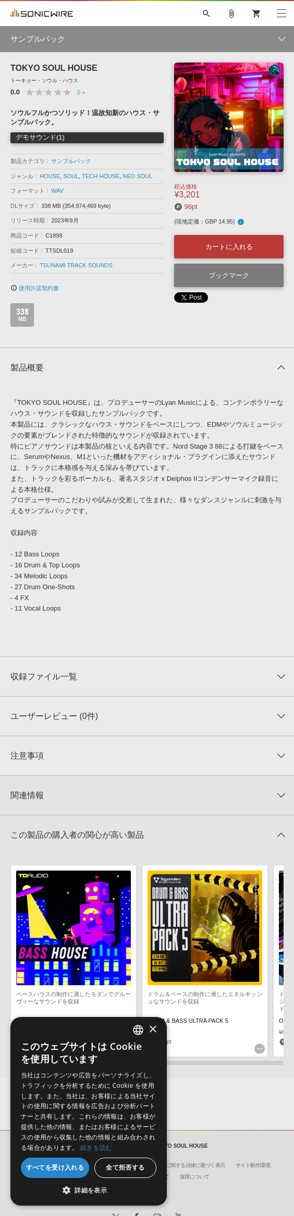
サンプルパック (71, 161)
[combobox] (138, 1030)
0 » (81, 92)
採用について (195, 1177)
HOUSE (50, 176)
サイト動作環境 (253, 1165)
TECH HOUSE (100, 176)
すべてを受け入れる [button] (55, 1167)
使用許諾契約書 (34, 288)
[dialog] (88, 1111)
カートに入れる (229, 247)
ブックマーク (229, 275)
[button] (88, 1190)
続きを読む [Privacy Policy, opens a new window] (96, 1147)
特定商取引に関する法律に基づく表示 (183, 1165)
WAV (57, 191)
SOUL (71, 176)
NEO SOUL (138, 176)
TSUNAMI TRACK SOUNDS (76, 265)
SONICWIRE (41, 13)
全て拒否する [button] (125, 1167)
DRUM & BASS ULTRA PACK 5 (188, 1021)
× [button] (152, 1030)
